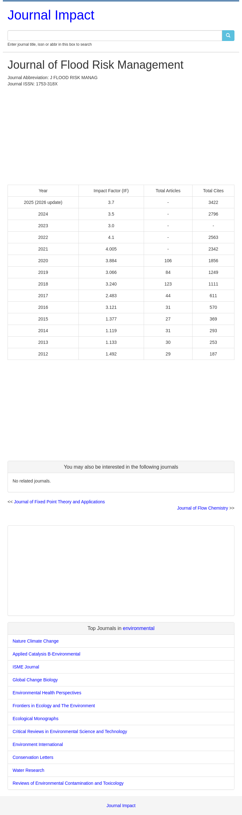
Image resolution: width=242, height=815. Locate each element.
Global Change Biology (35, 679)
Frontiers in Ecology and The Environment (54, 705)
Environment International (38, 744)
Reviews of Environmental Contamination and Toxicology (68, 783)
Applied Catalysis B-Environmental (46, 653)
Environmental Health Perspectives (47, 692)
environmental (139, 628)
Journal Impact (51, 15)
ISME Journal (26, 666)
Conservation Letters (33, 757)
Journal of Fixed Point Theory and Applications (59, 501)
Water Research (28, 770)
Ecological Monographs (36, 718)
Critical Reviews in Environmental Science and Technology (70, 731)
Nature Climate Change (36, 641)
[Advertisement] (121, 134)
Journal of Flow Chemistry (202, 508)
